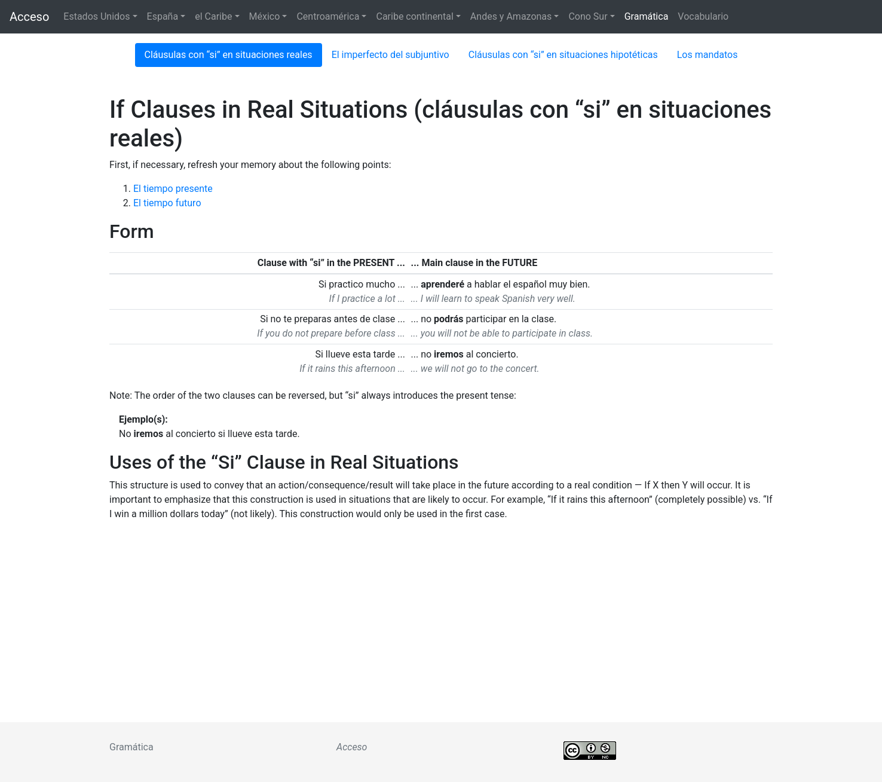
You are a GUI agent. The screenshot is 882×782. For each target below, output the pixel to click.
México (264, 16)
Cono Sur (587, 16)
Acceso (29, 17)
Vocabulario (703, 16)
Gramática (646, 16)
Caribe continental (414, 16)
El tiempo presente (173, 188)
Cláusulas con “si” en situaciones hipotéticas (563, 54)
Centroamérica (327, 16)
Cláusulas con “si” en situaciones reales (229, 54)
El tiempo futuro (167, 203)
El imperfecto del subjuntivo (390, 54)
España (163, 16)
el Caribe (213, 16)
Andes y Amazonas (511, 16)
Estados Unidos (96, 16)
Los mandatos (707, 54)
